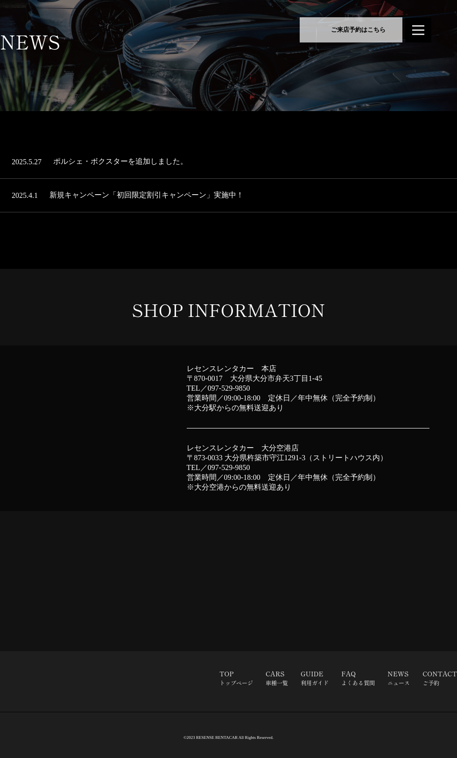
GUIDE (315, 678)
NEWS (398, 678)
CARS (277, 678)
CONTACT (439, 678)
